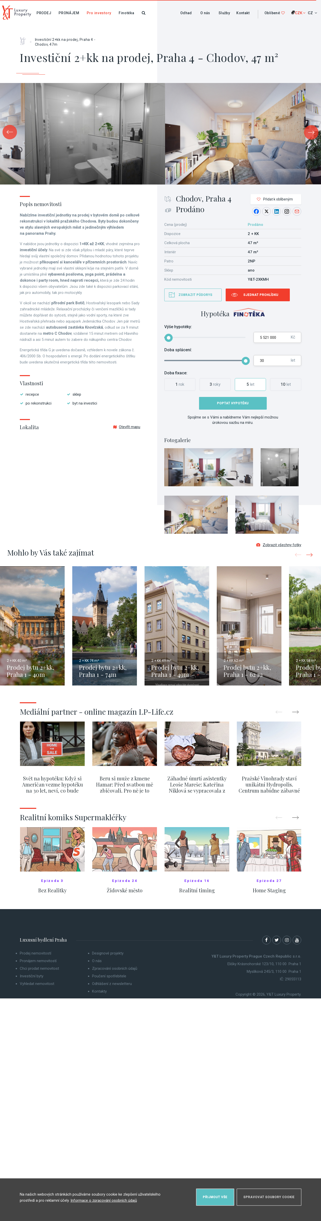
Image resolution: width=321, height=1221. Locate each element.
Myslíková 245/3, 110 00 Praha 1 (274, 971)
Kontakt (242, 13)
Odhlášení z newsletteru (112, 983)
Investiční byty (31, 976)
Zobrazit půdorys (195, 295)
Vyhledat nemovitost (37, 983)
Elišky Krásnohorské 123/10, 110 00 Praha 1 (264, 964)
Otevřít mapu (126, 427)
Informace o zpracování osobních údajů (103, 1200)
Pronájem (69, 13)
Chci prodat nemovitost (39, 968)
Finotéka (126, 13)
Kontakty (99, 991)
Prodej (44, 13)
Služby (224, 13)
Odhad (186, 13)
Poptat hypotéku (233, 403)
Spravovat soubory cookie (269, 1197)
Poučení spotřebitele (109, 976)
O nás (205, 13)
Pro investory (99, 13)
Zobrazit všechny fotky (278, 545)
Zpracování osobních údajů (114, 968)
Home (25, 39)
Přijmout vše (215, 1197)
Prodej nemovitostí (35, 953)
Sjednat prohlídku (260, 295)
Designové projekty (107, 953)
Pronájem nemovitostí (38, 961)
